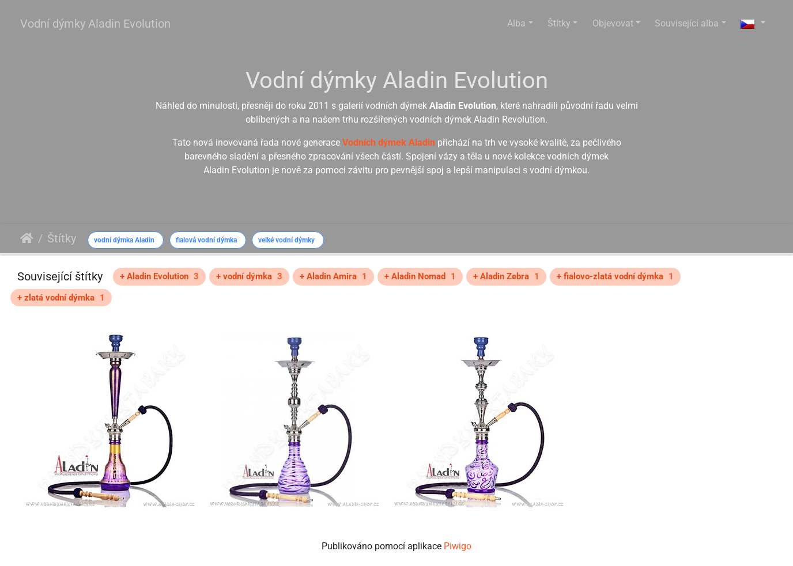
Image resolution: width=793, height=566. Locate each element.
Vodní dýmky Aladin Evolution (95, 24)
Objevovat (612, 23)
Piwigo (457, 546)
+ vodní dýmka (249, 276)
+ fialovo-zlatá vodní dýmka (615, 276)
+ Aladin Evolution (159, 276)
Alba (516, 23)
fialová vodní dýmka (206, 240)
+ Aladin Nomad (420, 276)
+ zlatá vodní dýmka (61, 298)
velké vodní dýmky (286, 240)
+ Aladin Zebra (506, 276)
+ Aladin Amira (333, 276)
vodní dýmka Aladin (124, 240)
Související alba (687, 23)
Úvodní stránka (26, 238)
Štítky (559, 23)
